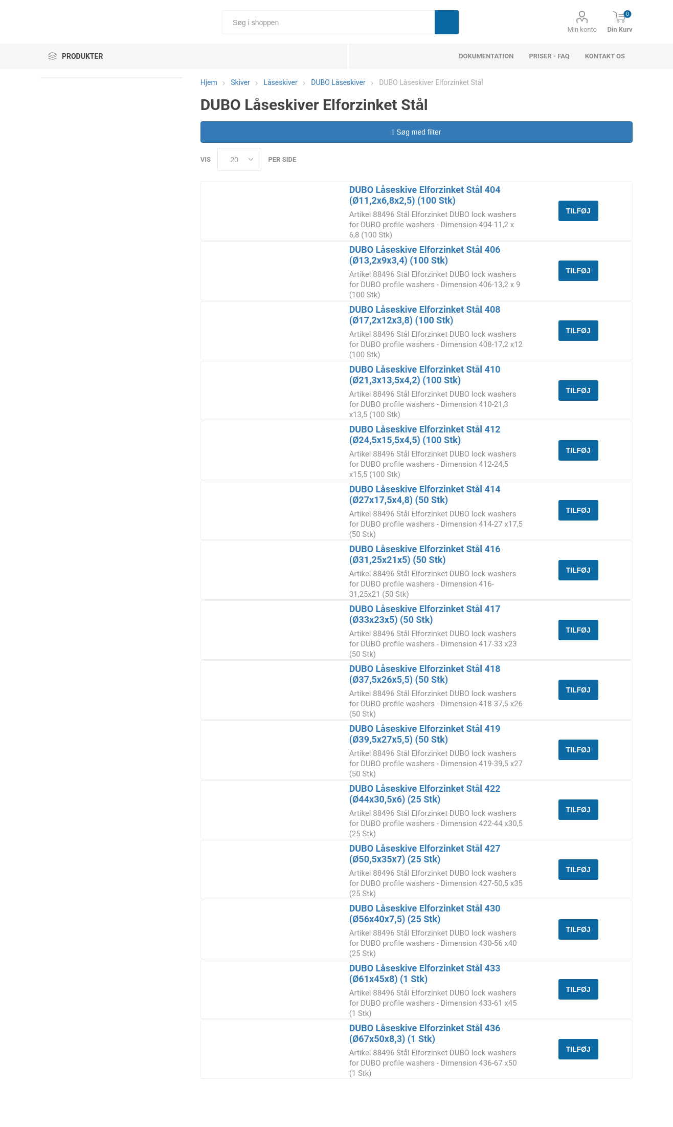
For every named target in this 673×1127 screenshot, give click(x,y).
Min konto (582, 29)
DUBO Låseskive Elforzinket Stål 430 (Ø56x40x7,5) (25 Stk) (425, 913)
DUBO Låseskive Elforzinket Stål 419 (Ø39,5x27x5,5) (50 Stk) (425, 734)
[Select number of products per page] (239, 159)
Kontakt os (605, 56)
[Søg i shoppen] (328, 22)
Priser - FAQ (549, 56)
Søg (447, 22)
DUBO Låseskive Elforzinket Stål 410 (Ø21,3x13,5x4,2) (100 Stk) (425, 374)
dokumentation (486, 56)
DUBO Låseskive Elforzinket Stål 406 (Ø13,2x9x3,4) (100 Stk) (425, 255)
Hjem (208, 82)
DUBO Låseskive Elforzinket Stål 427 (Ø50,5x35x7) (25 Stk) (425, 853)
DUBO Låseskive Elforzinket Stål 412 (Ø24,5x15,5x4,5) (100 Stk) (425, 434)
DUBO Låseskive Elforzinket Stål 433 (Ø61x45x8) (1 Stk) (425, 973)
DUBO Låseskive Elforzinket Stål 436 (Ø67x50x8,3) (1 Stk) (425, 1033)
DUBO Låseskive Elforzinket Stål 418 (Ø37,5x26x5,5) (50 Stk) (425, 674)
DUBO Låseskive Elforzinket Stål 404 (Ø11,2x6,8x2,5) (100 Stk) (425, 195)
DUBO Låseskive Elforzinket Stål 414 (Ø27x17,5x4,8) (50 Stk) (425, 494)
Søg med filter (416, 132)
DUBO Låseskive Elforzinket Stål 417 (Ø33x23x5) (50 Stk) (425, 614)
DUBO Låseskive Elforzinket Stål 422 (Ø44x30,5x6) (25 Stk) (425, 794)
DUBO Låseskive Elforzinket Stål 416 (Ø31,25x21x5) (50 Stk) (425, 554)
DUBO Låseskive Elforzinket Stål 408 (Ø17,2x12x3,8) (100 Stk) (425, 315)
